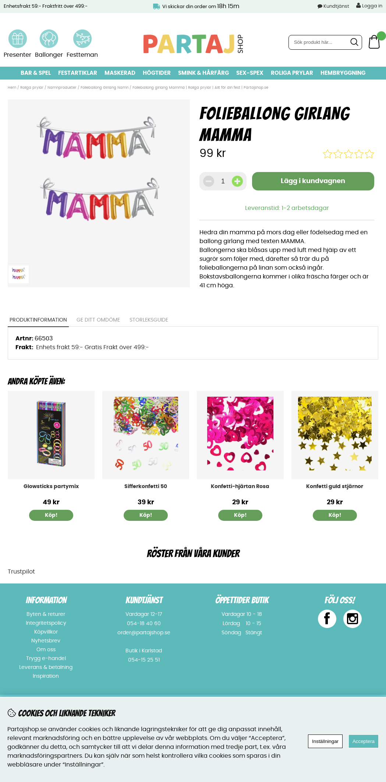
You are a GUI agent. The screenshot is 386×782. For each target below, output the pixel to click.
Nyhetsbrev (45, 641)
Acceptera (364, 741)
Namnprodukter (62, 88)
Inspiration (46, 676)
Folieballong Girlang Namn (104, 88)
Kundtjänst (336, 6)
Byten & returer (45, 614)
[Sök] (325, 42)
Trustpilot (21, 572)
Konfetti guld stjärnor (334, 486)
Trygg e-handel (46, 658)
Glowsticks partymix (51, 486)
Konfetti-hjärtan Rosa (240, 486)
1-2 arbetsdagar (305, 208)
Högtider (157, 73)
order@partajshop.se (143, 632)
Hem (12, 88)
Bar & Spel (36, 73)
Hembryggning (343, 73)
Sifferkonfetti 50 (145, 486)
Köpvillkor (46, 632)
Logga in (369, 5)
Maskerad (120, 73)
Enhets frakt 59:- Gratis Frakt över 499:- (92, 347)
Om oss (46, 649)
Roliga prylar (292, 73)
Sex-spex (249, 73)
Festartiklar (77, 73)
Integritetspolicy (46, 623)
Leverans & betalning (45, 667)
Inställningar (325, 741)
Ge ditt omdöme (98, 320)
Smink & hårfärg (203, 73)
